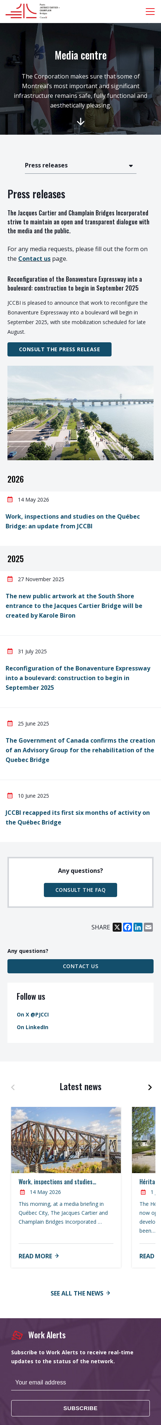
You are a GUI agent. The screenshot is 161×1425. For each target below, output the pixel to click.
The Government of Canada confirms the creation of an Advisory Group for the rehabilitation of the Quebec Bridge (80, 750)
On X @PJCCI (33, 1014)
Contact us (34, 258)
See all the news (77, 1293)
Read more (35, 1256)
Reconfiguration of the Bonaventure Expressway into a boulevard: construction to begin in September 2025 (78, 678)
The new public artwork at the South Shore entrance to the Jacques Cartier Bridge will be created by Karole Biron (74, 605)
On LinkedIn (32, 1027)
